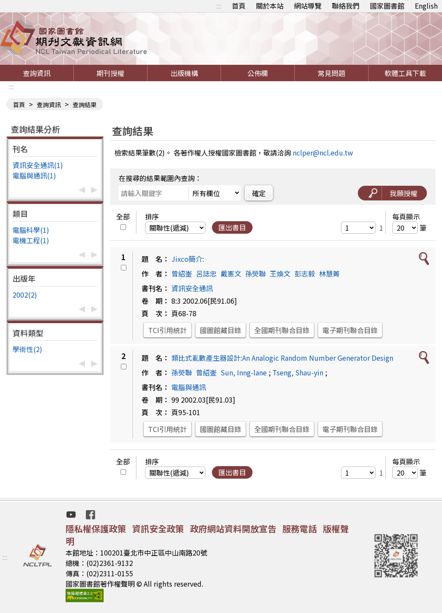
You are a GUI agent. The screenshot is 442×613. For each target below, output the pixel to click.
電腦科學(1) (31, 230)
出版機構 (184, 73)
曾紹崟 (181, 273)
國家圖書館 (387, 5)
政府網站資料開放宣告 (233, 528)
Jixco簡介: (187, 259)
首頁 (239, 5)
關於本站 (270, 5)
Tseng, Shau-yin (297, 372)
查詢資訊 (37, 73)
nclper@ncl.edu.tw (323, 152)
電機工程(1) (31, 240)
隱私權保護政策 (96, 528)
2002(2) (25, 294)
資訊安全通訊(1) (38, 165)
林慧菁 (329, 273)
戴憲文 (231, 273)
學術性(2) (27, 349)
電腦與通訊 (188, 387)
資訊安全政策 (158, 528)
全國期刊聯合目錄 (281, 330)
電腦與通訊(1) (34, 175)
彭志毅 (304, 273)
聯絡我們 (346, 5)
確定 (259, 193)
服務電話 (299, 528)
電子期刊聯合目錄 (350, 330)
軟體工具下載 (405, 73)
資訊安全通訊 (192, 288)
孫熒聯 (255, 273)
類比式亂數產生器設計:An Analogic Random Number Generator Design (282, 358)
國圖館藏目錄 (220, 330)
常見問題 (331, 73)
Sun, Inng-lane (244, 372)
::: (218, 5)
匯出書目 (232, 227)
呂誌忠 (206, 273)
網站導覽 (308, 5)
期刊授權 (110, 73)
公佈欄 (257, 73)
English (426, 5)
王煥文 (280, 273)
